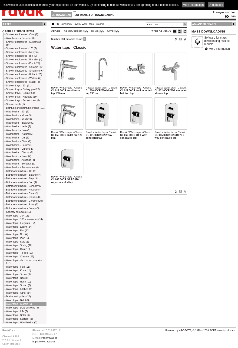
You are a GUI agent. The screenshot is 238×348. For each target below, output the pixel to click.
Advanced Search (204, 24)
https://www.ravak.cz (43, 341)
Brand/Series (73, 31)
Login (233, 16)
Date (110, 31)
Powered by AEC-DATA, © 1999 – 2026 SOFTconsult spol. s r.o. (200, 330)
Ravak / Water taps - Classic (66, 87)
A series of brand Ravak (18, 31)
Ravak (76, 24)
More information (219, 48)
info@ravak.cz (49, 337)
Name (94, 31)
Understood (216, 5)
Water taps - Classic (93, 24)
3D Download (61, 14)
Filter (7, 24)
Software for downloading (95, 14)
